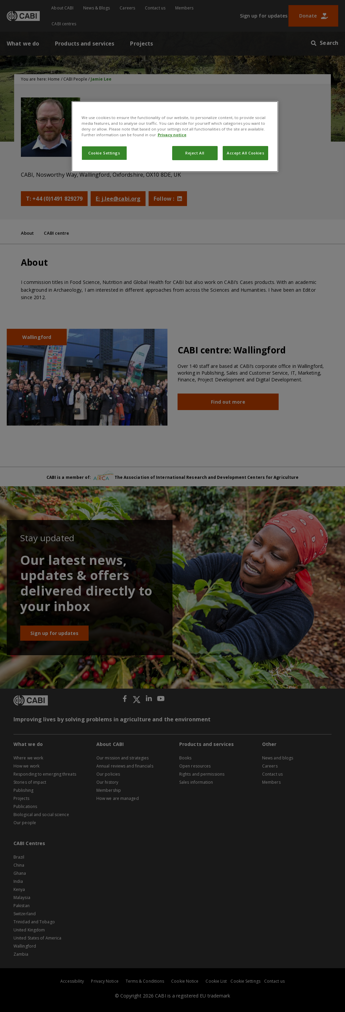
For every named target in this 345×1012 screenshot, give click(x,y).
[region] (174, 136)
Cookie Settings (104, 152)
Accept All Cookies (245, 152)
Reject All (195, 152)
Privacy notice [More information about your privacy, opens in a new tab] (172, 134)
